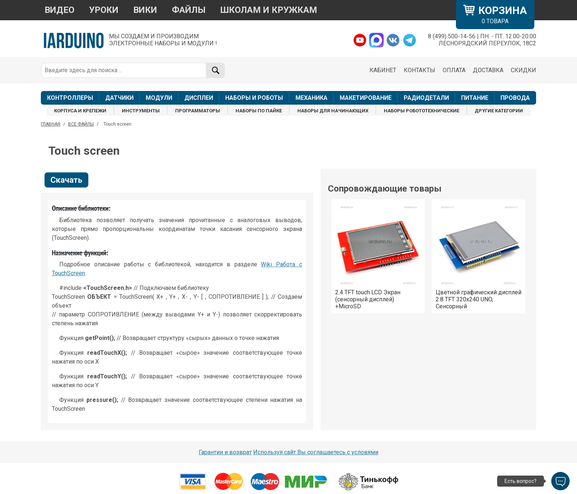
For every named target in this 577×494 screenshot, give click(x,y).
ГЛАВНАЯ (50, 124)
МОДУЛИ (159, 97)
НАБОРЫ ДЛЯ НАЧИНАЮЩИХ (332, 110)
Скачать (66, 180)
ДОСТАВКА (488, 70)
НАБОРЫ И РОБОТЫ (254, 97)
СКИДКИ (523, 70)
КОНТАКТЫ (419, 70)
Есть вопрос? (521, 481)
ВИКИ (145, 10)
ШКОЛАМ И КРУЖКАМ (268, 10)
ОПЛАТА (454, 70)
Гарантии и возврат (225, 452)
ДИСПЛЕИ (198, 97)
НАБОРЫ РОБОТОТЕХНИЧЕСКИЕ (421, 110)
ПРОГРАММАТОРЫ (197, 110)
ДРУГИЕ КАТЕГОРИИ (499, 110)
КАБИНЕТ (382, 70)
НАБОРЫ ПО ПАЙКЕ (259, 110)
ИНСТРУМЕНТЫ (141, 110)
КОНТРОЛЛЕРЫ (70, 97)
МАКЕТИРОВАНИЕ (366, 97)
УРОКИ (103, 10)
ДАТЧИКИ (119, 97)
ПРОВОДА (515, 97)
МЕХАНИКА (311, 97)
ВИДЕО (59, 10)
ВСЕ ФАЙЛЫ (81, 124)
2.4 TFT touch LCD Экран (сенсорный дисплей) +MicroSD (367, 299)
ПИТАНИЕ (474, 97)
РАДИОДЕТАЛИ (426, 97)
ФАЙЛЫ (189, 10)
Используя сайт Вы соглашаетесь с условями (315, 452)
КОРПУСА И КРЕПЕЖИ (80, 110)
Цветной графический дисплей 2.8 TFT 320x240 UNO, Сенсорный (478, 299)
